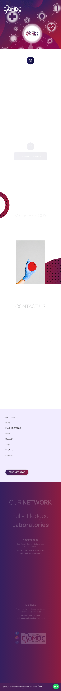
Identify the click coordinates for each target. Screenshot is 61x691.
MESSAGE (9, 449)
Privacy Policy (37, 686)
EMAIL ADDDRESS (13, 428)
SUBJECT (9, 439)
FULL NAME (10, 417)
